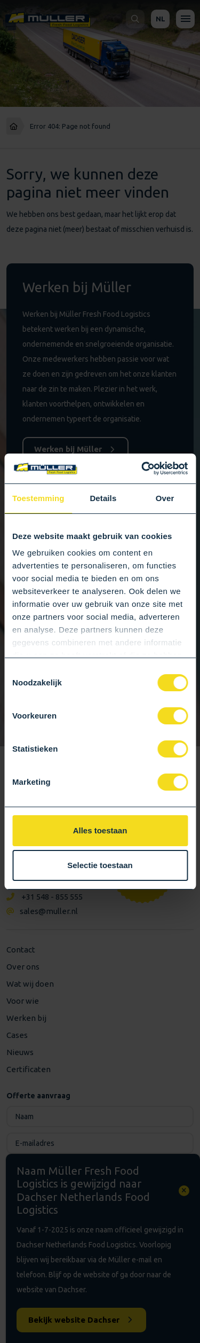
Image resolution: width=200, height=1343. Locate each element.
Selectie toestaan (100, 865)
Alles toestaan (100, 830)
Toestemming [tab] (38, 498)
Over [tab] (165, 498)
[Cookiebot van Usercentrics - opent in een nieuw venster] (142, 468)
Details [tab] (103, 498)
